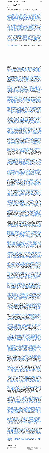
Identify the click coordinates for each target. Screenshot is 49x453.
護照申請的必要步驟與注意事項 (25, 158)
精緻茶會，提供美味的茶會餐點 (27, 129)
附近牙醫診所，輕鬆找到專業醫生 (16, 27)
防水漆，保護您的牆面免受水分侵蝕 (29, 241)
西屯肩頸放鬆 (22, 19)
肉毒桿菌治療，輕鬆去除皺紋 (31, 305)
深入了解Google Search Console (22, 79)
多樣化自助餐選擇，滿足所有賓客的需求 (32, 17)
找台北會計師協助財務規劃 (23, 294)
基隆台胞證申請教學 (33, 306)
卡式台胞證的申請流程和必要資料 (15, 150)
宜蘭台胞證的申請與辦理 (34, 89)
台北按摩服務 (27, 375)
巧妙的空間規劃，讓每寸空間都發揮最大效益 (25, 100)
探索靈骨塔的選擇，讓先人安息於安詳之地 (33, 275)
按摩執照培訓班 (37, 131)
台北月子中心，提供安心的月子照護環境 (17, 108)
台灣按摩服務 (32, 298)
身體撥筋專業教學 (28, 137)
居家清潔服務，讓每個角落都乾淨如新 (31, 103)
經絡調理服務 (27, 376)
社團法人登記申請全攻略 (28, 319)
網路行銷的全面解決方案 (25, 161)
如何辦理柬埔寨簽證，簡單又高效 (20, 243)
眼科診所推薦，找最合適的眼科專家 (29, 348)
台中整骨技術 (32, 21)
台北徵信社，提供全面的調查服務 (26, 128)
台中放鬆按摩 (36, 276)
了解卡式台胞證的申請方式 (20, 234)
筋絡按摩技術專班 (29, 164)
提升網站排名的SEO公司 (27, 172)
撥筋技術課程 (35, 31)
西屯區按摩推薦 (22, 194)
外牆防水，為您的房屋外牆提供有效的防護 (17, 16)
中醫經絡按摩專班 (32, 108)
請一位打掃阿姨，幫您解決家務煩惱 (34, 147)
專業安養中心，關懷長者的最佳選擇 (16, 233)
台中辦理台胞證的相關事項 (22, 10)
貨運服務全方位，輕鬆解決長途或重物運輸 (21, 193)
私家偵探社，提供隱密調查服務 (27, 315)
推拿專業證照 (25, 175)
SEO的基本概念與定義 (24, 368)
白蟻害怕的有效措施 (16, 196)
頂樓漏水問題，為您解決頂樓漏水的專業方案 (31, 382)
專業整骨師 (19, 390)
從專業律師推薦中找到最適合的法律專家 (33, 10)
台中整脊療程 (16, 412)
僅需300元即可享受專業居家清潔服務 (27, 122)
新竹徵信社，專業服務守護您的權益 (28, 233)
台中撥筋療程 (37, 182)
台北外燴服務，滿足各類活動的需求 (24, 111)
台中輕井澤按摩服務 (22, 164)
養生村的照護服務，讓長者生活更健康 (17, 359)
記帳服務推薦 (33, 420)
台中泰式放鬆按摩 (32, 387)
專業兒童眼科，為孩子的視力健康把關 (21, 147)
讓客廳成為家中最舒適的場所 (14, 138)
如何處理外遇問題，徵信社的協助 (30, 217)
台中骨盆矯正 (17, 174)
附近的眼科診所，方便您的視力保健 (20, 118)
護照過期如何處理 (18, 122)
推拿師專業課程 (12, 371)
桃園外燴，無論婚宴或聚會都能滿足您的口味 (29, 230)
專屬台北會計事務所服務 (26, 149)
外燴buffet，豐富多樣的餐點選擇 (25, 162)
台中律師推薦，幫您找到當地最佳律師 (13, 162)
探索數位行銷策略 (27, 29)
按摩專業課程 (28, 397)
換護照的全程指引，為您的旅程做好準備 (28, 225)
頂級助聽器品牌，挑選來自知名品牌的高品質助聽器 (31, 109)
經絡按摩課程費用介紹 (24, 235)
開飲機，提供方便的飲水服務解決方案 (29, 159)
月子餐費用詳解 (31, 213)
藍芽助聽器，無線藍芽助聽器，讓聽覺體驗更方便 (23, 91)
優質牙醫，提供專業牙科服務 (31, 246)
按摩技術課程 (27, 89)
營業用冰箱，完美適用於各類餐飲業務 (25, 132)
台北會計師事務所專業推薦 (13, 401)
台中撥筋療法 (19, 253)
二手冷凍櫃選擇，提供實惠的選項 (19, 13)
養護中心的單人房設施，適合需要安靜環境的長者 (30, 377)
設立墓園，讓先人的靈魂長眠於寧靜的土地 (14, 107)
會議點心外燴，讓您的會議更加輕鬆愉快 (19, 25)
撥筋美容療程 (14, 17)
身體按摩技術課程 (20, 41)
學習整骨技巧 (26, 387)
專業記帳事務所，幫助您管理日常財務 (31, 13)
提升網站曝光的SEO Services (21, 419)
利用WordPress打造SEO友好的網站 (24, 144)
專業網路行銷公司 (14, 40)
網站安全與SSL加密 (36, 278)
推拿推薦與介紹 (20, 251)
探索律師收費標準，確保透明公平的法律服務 (14, 273)
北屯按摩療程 (24, 237)
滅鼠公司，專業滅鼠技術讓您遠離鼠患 (31, 257)
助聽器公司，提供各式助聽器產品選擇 (28, 27)
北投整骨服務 (21, 151)
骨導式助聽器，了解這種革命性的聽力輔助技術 (19, 330)
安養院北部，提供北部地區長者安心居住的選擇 (23, 185)
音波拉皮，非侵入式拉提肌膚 (31, 243)
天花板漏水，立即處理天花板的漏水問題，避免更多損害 (20, 346)
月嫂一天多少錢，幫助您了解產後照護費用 (21, 381)
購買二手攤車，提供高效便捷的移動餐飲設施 (25, 401)
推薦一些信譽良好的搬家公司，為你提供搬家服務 (31, 99)
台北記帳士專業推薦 (35, 37)
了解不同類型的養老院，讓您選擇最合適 (15, 129)
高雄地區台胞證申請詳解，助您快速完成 (22, 119)
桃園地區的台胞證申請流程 (34, 346)
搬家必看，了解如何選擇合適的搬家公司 (26, 277)
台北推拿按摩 (28, 224)
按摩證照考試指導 (29, 118)
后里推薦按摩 (9, 128)
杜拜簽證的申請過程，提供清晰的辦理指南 (18, 256)
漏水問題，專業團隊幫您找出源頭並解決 (14, 140)
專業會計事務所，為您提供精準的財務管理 (26, 347)
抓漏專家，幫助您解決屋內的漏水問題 (32, 180)
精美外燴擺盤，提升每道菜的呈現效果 (16, 232)
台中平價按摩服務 (32, 424)
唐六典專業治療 (19, 143)
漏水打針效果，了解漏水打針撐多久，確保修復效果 (23, 210)
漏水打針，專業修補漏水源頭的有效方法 (33, 25)
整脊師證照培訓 (29, 78)
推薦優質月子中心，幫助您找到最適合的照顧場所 (20, 133)
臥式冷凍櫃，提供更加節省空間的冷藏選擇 (32, 194)
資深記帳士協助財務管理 (19, 231)
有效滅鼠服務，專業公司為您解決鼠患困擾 (16, 430)
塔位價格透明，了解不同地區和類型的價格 (14, 225)
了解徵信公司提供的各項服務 (28, 407)
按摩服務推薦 (29, 163)
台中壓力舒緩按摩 (11, 112)
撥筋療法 (17, 344)
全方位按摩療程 (17, 182)
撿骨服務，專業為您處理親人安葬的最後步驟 (16, 186)
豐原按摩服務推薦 (16, 340)
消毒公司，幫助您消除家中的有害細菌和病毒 (22, 70)
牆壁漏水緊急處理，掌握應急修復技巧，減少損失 (19, 30)
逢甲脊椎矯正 (15, 41)
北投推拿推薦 (14, 389)
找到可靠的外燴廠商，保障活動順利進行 (16, 402)
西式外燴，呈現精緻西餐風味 (13, 361)
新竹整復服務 (10, 264)
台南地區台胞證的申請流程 (17, 309)
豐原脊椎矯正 (22, 89)
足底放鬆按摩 (32, 296)
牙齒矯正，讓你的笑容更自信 (28, 356)
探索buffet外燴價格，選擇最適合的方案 (34, 175)
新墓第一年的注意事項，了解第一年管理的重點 (22, 179)
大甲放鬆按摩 (36, 92)
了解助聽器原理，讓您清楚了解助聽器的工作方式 (17, 268)
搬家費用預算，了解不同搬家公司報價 (24, 369)
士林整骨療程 (22, 35)
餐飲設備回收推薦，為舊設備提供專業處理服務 (15, 252)
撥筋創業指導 (11, 251)
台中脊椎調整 (9, 328)
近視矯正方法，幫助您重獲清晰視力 (30, 106)
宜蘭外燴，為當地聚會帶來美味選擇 (25, 283)
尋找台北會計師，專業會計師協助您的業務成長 (26, 265)
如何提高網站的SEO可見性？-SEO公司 (17, 1)
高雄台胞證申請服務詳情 (22, 34)
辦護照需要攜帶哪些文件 (27, 190)
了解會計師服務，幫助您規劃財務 (13, 388)
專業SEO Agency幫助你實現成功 (13, 194)
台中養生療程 (32, 18)
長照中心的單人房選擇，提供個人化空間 (34, 139)
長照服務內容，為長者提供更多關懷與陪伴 (27, 174)
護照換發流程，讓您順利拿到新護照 (34, 292)
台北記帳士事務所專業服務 (13, 10)
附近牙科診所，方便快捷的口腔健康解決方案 (20, 173)
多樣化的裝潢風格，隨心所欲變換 (18, 189)
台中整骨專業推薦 (31, 79)
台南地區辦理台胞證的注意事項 (24, 69)
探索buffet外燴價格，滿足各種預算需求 (29, 41)
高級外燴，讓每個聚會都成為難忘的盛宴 (15, 171)
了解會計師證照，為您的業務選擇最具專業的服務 (21, 304)
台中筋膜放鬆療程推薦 (33, 24)
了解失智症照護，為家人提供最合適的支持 (29, 253)
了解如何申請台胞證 (30, 81)
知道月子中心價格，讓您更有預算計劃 (31, 344)
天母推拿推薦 (39, 30)
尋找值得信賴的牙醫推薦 (17, 161)
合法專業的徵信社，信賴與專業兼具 (18, 75)
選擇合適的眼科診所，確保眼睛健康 (21, 287)
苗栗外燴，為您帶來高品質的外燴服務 (16, 423)
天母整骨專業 (32, 316)
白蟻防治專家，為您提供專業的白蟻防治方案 (29, 320)
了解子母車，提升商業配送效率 (13, 28)
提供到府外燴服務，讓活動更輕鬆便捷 (32, 107)
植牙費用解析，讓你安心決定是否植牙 (18, 385)
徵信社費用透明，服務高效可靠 (35, 69)
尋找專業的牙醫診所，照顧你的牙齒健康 (30, 231)
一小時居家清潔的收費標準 (23, 39)
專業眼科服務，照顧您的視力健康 (30, 19)
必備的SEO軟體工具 (18, 371)
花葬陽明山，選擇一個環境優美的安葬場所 (14, 354)
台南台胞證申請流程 (18, 230)
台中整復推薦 (13, 119)
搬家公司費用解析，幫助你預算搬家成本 (30, 429)
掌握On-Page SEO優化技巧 (21, 17)
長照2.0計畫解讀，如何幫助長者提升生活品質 (30, 252)
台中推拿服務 (12, 131)
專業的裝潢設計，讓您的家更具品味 (29, 402)
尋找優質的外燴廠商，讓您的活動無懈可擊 (27, 182)
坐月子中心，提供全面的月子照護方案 (15, 98)
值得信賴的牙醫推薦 (33, 317)
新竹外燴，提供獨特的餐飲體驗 (25, 138)
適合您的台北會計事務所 (27, 220)
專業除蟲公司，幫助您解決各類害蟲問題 (28, 124)
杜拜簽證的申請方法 (14, 348)
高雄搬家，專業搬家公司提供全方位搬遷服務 (19, 148)
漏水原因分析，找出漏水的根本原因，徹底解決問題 (19, 36)
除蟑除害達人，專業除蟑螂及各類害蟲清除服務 (16, 204)
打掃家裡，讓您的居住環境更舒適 (35, 138)
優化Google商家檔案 (34, 190)
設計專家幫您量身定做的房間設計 (24, 28)
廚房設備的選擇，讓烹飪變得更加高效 (22, 96)
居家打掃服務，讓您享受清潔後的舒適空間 (25, 15)
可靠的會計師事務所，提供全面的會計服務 (26, 113)
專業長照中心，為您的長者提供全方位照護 (16, 399)
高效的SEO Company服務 (11, 410)
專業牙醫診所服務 (13, 102)
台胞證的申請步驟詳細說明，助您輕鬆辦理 (27, 380)
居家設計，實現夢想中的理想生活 (14, 35)
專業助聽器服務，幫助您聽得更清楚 (34, 96)
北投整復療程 (21, 222)
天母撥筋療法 (26, 410)
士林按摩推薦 (37, 418)
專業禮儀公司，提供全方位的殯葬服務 (34, 173)
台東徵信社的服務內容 (19, 410)
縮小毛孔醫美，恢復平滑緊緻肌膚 (29, 417)
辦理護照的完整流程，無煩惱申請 (34, 345)
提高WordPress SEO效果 (15, 339)
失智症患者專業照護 (28, 268)
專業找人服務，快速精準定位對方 (15, 86)
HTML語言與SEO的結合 (14, 294)
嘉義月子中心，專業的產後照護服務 (16, 26)
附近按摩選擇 (24, 78)
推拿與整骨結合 (19, 190)
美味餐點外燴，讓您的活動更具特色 (14, 24)
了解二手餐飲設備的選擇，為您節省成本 (30, 189)
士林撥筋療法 (11, 71)
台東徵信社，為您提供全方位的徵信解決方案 (20, 326)
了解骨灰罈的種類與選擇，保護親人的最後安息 (22, 298)
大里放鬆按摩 (38, 217)
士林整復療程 (20, 348)
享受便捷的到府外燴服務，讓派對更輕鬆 (22, 44)
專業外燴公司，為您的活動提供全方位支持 (28, 262)
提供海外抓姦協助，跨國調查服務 (34, 44)
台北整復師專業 (35, 392)
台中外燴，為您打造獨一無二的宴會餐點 (26, 77)
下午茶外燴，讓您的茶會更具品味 (25, 338)
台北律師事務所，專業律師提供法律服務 (15, 203)
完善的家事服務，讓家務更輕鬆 (28, 403)
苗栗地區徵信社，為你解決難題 (16, 101)
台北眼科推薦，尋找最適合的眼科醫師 (34, 76)
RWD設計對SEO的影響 (22, 14)
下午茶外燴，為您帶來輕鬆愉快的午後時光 (20, 297)
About (41, 1)
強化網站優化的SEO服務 (31, 287)
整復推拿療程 (13, 96)
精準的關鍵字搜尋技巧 (22, 224)
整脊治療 (25, 139)
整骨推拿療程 (10, 193)
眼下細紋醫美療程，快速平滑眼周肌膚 (31, 200)
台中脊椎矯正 (26, 222)
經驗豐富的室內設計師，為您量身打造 (23, 199)
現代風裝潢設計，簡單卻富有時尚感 (28, 171)
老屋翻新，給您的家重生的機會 (15, 89)
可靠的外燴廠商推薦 (11, 147)
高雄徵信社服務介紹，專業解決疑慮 (28, 276)
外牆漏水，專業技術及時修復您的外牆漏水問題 (25, 93)
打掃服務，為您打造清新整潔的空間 (27, 236)
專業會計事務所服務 (21, 106)
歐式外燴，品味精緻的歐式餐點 (26, 293)
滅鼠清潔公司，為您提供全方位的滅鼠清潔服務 (29, 143)
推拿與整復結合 (10, 267)
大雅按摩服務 (35, 38)
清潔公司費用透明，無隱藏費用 (16, 320)
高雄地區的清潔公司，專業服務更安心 (33, 330)
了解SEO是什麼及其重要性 (16, 128)
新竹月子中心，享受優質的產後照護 (26, 170)
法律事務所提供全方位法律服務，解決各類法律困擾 (32, 16)
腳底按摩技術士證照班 (22, 339)
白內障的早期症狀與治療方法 (30, 35)
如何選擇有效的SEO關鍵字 (32, 134)
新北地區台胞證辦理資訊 (13, 266)
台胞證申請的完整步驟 (18, 403)
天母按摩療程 (18, 241)
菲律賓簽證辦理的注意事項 (15, 408)
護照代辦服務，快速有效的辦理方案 (18, 29)
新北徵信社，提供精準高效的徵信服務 (22, 424)
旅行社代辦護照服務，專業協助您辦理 (20, 112)
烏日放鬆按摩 (12, 180)
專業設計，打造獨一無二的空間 (27, 38)
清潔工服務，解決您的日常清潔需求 (22, 80)
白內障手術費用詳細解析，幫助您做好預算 (23, 434)
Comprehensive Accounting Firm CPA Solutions (29, 335)
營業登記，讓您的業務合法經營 (31, 215)
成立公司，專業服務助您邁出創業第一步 (18, 437)
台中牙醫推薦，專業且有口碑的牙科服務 (19, 215)
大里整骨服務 (9, 17)
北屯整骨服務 (30, 87)
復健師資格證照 (23, 246)
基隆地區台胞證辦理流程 (24, 127)
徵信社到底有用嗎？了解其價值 (15, 370)
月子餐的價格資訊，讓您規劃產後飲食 (19, 120)
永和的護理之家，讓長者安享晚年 (25, 324)
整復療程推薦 (28, 120)
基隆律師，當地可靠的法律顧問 (27, 37)
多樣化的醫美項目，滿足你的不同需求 (15, 149)
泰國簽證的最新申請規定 (30, 325)
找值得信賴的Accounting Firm (16, 236)
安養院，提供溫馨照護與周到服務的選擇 (32, 419)
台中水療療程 (24, 397)
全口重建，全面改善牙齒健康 (19, 131)
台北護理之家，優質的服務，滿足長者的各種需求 (29, 101)
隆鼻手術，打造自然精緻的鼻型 (18, 110)
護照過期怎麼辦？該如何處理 (36, 132)
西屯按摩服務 (24, 107)
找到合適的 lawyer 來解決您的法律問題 (26, 245)
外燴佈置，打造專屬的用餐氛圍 (29, 75)
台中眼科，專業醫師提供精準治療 (32, 244)
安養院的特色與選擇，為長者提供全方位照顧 (33, 142)
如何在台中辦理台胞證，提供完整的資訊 (34, 303)
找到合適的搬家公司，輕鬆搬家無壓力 (19, 325)
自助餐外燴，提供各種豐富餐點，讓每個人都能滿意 (20, 328)
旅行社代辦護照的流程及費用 (15, 19)
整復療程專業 (25, 203)
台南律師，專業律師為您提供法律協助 (19, 211)
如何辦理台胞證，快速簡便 (35, 68)
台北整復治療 (30, 39)
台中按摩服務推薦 (17, 318)
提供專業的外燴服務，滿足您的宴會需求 (16, 429)
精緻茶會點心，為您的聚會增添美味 (28, 26)
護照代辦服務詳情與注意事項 (23, 263)
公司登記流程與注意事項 (11, 350)
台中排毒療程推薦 (24, 150)
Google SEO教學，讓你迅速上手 (21, 244)
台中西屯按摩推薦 (38, 71)
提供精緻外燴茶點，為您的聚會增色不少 (34, 272)
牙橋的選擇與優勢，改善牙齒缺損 (31, 14)
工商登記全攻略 (37, 287)
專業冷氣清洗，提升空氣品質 (19, 387)
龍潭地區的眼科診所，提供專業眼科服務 (21, 409)
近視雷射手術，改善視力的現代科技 (31, 90)
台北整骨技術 (15, 439)
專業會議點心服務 (37, 77)
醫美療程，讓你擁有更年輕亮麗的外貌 (23, 439)
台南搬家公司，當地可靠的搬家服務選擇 (24, 216)
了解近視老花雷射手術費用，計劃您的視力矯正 (30, 379)
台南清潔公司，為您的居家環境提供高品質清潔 (28, 205)
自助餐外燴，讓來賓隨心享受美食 (14, 245)
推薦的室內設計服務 (34, 185)
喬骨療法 (17, 283)
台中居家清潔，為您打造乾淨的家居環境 (16, 175)
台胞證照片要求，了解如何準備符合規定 (31, 427)
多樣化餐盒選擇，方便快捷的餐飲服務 (27, 88)
